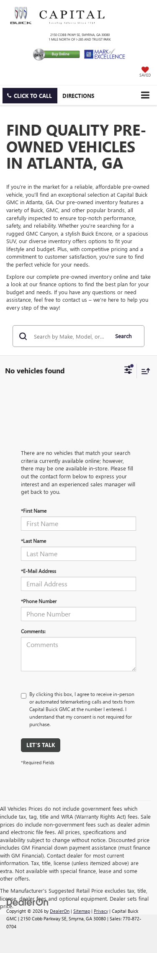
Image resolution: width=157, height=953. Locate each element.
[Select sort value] (143, 371)
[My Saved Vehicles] (145, 72)
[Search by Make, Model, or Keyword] (70, 336)
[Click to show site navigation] (145, 95)
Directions (78, 95)
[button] (30, 95)
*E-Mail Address (38, 571)
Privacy (101, 911)
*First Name (33, 510)
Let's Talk (40, 744)
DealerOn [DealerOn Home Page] (59, 911)
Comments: (33, 631)
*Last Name (33, 540)
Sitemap (81, 911)
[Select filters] (128, 370)
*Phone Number (39, 601)
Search (123, 335)
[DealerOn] (27, 901)
